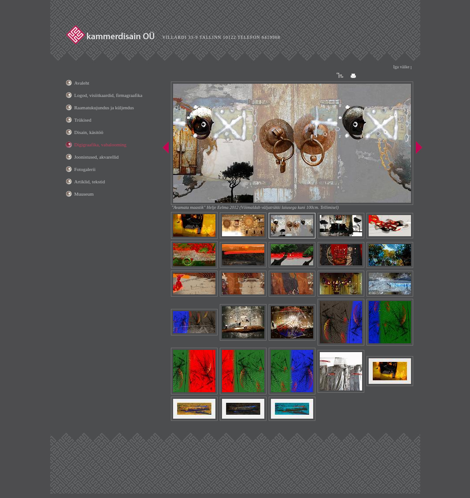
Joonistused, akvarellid (96, 157)
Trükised (83, 120)
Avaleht (81, 82)
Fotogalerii (85, 169)
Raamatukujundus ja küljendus (104, 107)
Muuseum (84, 194)
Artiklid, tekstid (89, 181)
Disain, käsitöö (89, 132)
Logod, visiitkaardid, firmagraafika (108, 95)
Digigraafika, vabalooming (100, 144)
